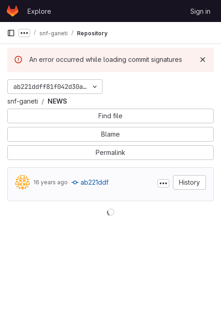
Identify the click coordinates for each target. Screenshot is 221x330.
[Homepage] (12, 11)
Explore (39, 11)
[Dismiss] (202, 59)
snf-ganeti (22, 101)
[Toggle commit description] (163, 183)
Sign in (200, 11)
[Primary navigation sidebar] (11, 33)
